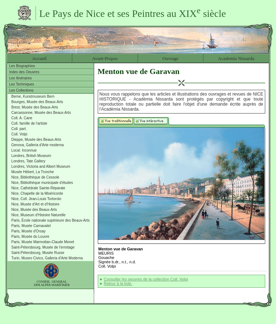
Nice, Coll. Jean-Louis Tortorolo (36, 199)
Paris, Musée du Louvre (31, 237)
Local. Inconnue (24, 150)
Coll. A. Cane (22, 118)
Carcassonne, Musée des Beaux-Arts (41, 113)
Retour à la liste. (118, 283)
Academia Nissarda (236, 58)
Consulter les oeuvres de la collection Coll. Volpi (146, 279)
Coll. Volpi (19, 134)
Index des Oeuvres (24, 72)
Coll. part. (19, 129)
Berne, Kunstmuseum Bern (33, 96)
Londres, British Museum (31, 156)
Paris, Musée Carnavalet (31, 226)
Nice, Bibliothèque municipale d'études (42, 183)
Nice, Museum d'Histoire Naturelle (39, 215)
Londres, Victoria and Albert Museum (41, 166)
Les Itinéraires (20, 78)
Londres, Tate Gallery (29, 161)
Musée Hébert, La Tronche (33, 172)
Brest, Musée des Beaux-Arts (35, 107)
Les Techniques (21, 84)
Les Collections (21, 90)
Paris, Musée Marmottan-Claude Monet (43, 242)
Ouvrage (170, 58)
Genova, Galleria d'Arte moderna (38, 145)
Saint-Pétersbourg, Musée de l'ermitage (43, 247)
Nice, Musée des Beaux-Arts (34, 210)
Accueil (39, 58)
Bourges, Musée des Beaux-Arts (37, 102)
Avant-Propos (105, 58)
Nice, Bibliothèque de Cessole (35, 177)
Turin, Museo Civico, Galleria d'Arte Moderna (47, 258)
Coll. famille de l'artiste (29, 123)
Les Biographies (22, 66)
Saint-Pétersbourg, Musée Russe (38, 253)
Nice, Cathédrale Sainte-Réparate (38, 188)
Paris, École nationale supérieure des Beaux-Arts (51, 220)
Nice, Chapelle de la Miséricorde (37, 193)
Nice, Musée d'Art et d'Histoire (36, 204)
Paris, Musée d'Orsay (29, 231)
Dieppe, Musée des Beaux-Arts (36, 140)
